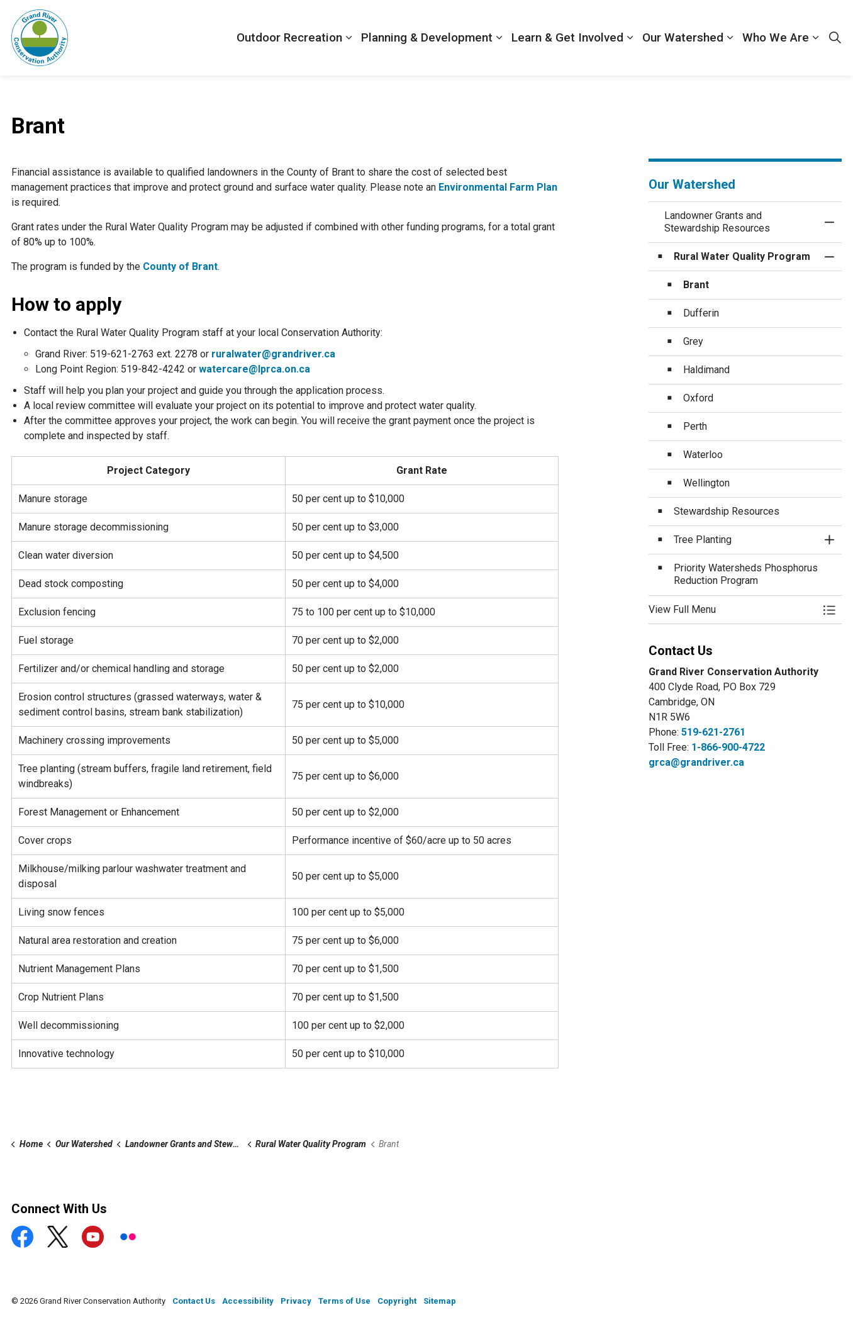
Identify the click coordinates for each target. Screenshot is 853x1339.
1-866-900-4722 (728, 747)
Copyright (396, 1301)
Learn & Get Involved (567, 37)
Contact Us (193, 1301)
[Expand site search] (835, 37)
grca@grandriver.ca (696, 762)
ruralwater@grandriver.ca (273, 354)
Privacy (296, 1301)
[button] (733, 610)
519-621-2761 (713, 732)
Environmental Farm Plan (497, 187)
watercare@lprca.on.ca (254, 369)
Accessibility (248, 1301)
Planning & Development (427, 37)
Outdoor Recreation (289, 37)
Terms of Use (344, 1301)
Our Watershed (682, 37)
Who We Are (775, 37)
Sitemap (439, 1301)
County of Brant (180, 266)
